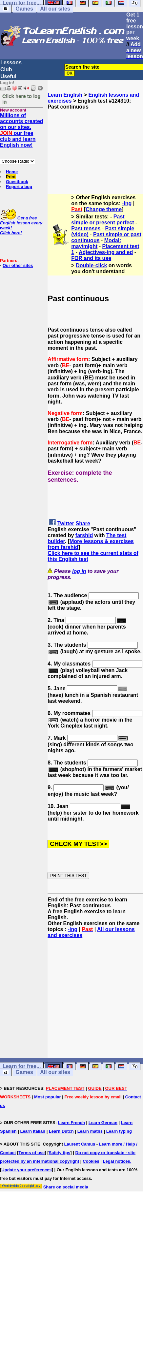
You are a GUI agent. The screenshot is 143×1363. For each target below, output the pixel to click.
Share (83, 523)
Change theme (104, 209)
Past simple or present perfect (102, 219)
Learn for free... (22, 1066)
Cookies (91, 1161)
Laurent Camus (79, 1144)
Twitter (65, 523)
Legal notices (116, 1161)
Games (24, 9)
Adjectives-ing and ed (106, 252)
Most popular (47, 1096)
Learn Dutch (61, 1131)
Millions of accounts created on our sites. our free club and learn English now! (21, 130)
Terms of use (31, 1152)
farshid (84, 535)
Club (6, 69)
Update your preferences (26, 1169)
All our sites (55, 9)
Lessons (11, 62)
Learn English (65, 95)
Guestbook (17, 181)
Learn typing (119, 1131)
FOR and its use (91, 258)
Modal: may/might (96, 243)
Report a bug (19, 186)
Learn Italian (32, 1131)
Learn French (71, 1122)
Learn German (103, 1122)
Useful (8, 76)
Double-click (91, 265)
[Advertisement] (95, 143)
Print (11, 176)
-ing (127, 203)
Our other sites (18, 265)
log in (79, 571)
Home (12, 171)
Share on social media (65, 1187)
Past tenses (85, 228)
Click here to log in (21, 98)
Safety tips (60, 1152)
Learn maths (90, 1131)
